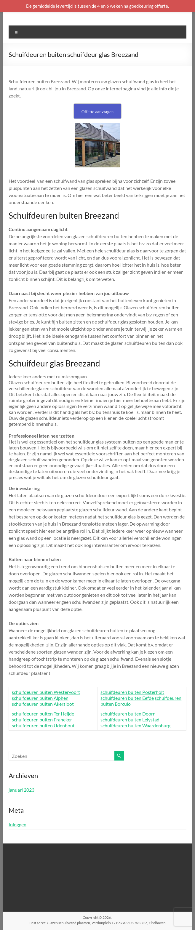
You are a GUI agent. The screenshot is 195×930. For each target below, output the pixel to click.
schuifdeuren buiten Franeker (42, 719)
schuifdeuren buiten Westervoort (46, 692)
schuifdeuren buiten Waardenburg (135, 725)
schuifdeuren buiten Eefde (127, 698)
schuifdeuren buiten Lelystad (129, 719)
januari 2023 (21, 790)
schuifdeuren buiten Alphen (40, 698)
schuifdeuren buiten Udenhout (43, 725)
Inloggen (17, 824)
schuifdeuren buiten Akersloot (43, 704)
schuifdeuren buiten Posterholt (132, 692)
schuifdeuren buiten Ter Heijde (43, 713)
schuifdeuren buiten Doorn (128, 713)
